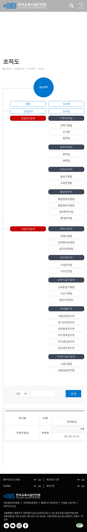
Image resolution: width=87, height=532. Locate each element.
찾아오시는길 (10, 506)
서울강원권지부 (66, 316)
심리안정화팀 (66, 248)
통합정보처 (66, 191)
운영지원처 (66, 147)
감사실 (66, 111)
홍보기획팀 (66, 176)
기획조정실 (66, 118)
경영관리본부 (28, 118)
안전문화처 (66, 169)
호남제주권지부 (66, 348)
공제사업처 (66, 228)
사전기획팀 (66, 293)
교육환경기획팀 (66, 287)
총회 (28, 104)
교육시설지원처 (66, 280)
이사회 (66, 104)
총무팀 (66, 154)
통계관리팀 (66, 218)
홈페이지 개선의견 (49, 502)
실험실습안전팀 (66, 370)
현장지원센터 (66, 300)
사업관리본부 (28, 229)
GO (39, 479)
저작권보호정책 (30, 502)
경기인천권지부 (66, 322)
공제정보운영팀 (66, 242)
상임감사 (28, 111)
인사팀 (66, 131)
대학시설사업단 (66, 356)
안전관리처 (66, 257)
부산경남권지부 (66, 341)
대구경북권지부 (66, 335)
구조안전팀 (66, 271)
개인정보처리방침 (12, 502)
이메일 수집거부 (68, 502)
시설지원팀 (66, 364)
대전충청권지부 (66, 328)
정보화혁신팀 (66, 211)
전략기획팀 (66, 125)
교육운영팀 (66, 183)
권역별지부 (66, 308)
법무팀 (66, 138)
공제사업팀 (66, 236)
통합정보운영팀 (66, 199)
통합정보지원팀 (66, 205)
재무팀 (66, 160)
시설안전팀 (66, 265)
